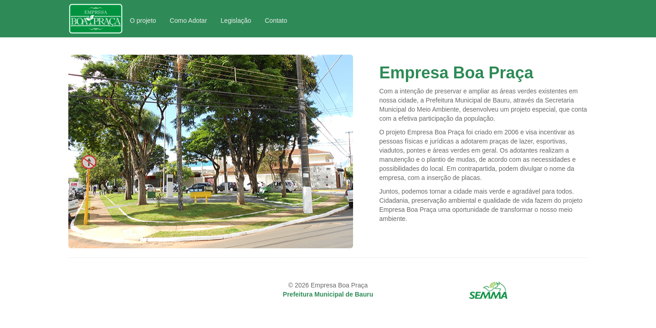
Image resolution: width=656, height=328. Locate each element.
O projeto (143, 20)
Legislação (235, 20)
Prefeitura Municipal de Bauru (328, 294)
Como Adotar (188, 20)
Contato (276, 20)
